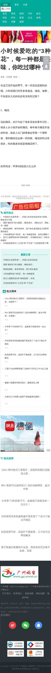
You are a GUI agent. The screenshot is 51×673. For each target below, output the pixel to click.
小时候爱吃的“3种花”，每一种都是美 (18, 274)
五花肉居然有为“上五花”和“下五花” (18, 283)
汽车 (30, 13)
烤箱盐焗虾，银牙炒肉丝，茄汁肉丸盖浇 (20, 269)
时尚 (13, 17)
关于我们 (6, 593)
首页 (5, 13)
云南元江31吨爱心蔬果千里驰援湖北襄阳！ (23, 397)
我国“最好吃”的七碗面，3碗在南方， (18, 265)
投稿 (5, 5)
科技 (5, 17)
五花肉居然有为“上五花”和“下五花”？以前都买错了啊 (25, 243)
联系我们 (17, 593)
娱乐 (38, 13)
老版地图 (29, 593)
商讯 (5, 22)
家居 (21, 17)
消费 (13, 22)
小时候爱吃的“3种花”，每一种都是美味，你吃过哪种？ (26, 234)
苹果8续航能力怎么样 (24, 166)
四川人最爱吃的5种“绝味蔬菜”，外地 (18, 278)
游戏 (38, 17)
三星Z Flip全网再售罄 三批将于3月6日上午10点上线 (26, 369)
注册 (25, 5)
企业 (30, 17)
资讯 (13, 13)
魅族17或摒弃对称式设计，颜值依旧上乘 (22, 383)
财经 (21, 13)
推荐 (6, 376)
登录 (16, 5)
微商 (21, 22)
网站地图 (40, 593)
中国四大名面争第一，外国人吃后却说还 (20, 260)
